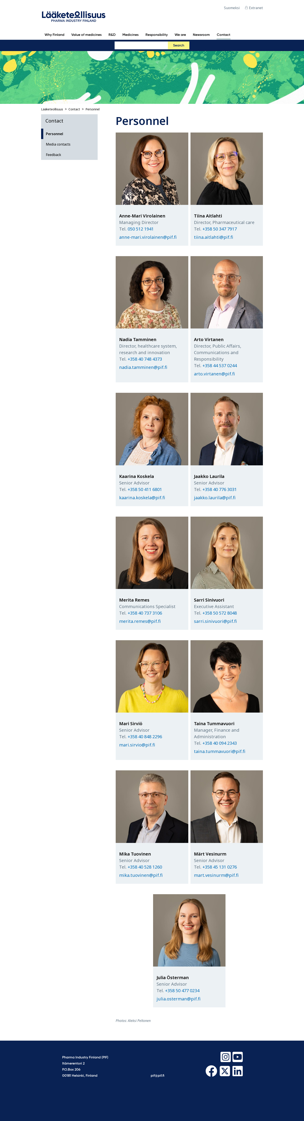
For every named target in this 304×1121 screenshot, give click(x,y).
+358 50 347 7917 (219, 229)
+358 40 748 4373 (145, 359)
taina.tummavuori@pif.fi (219, 751)
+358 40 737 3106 (145, 613)
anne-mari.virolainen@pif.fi (148, 237)
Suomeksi (232, 7)
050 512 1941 (141, 229)
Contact (74, 109)
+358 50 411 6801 (145, 489)
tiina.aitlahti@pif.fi (213, 237)
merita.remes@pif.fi (140, 621)
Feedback (53, 154)
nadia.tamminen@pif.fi (143, 367)
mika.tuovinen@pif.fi (141, 875)
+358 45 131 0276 (219, 867)
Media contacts (58, 144)
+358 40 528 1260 (145, 867)
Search (178, 45)
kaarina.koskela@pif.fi (142, 498)
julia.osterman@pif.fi (178, 999)
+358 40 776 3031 (219, 489)
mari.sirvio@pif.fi (137, 745)
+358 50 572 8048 (219, 613)
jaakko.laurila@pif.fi (215, 498)
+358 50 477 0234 (182, 990)
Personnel (92, 109)
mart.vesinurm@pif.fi (216, 875)
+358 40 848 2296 (145, 737)
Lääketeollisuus (52, 109)
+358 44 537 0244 (219, 365)
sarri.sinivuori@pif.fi (215, 621)
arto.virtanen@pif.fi (214, 374)
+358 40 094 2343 (219, 743)
